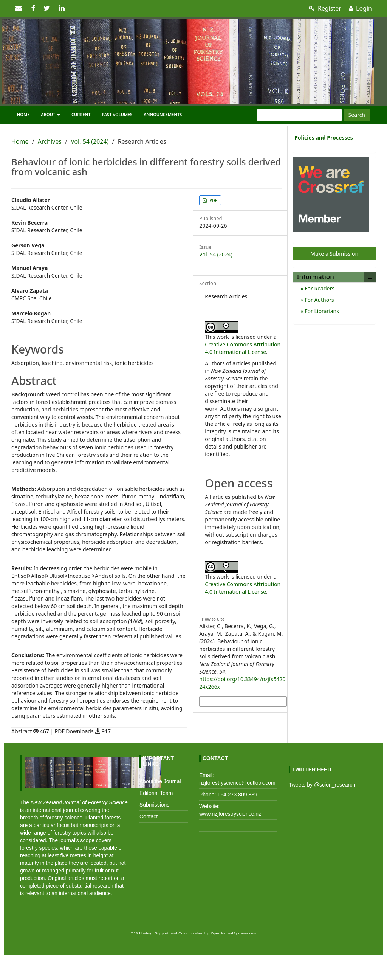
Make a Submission (334, 253)
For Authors (318, 299)
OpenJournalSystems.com (234, 933)
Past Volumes (117, 114)
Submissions (154, 805)
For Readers (318, 288)
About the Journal (160, 781)
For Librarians (321, 311)
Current (81, 114)
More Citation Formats (226, 701)
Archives (50, 141)
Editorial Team (156, 793)
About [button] (50, 114)
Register (325, 8)
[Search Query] (299, 115)
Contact (148, 816)
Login (360, 8)
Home (23, 114)
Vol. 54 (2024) (89, 141)
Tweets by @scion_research (322, 785)
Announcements (163, 114)
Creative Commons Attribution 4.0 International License (242, 348)
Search (356, 114)
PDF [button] (212, 200)
